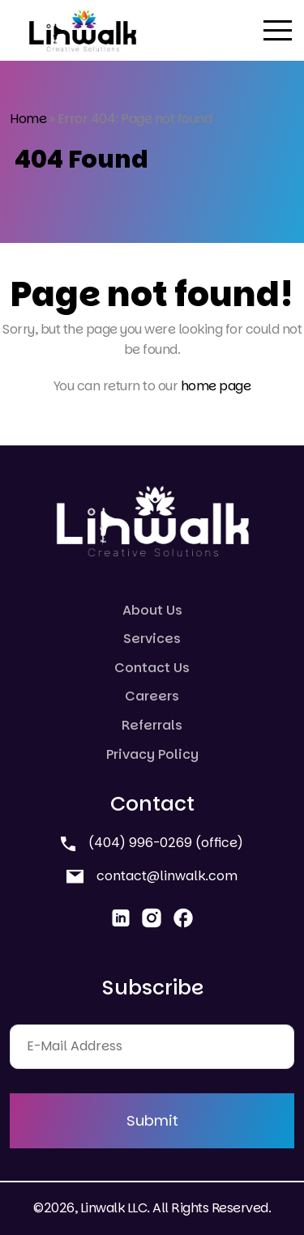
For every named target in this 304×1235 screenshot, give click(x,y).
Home (28, 118)
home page (216, 386)
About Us (152, 610)
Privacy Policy (152, 754)
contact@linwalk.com (152, 876)
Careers (152, 696)
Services (152, 638)
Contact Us (152, 667)
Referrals (152, 725)
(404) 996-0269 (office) (152, 842)
